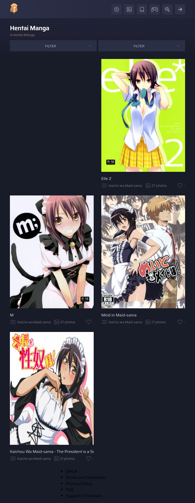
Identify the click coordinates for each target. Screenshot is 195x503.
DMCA (71, 471)
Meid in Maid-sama (119, 315)
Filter (50, 46)
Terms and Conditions (86, 477)
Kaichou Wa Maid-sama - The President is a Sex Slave (52, 451)
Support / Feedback (84, 496)
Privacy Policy (79, 483)
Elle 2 (106, 178)
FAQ (70, 489)
